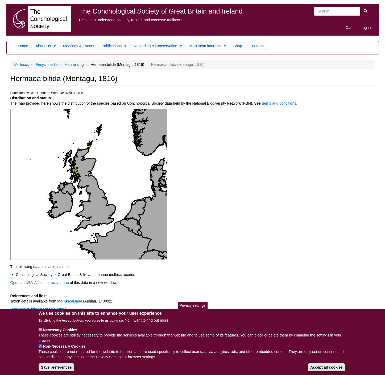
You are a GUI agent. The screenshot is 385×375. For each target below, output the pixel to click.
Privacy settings (192, 310)
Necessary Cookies (60, 334)
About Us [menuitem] (44, 47)
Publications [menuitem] (112, 47)
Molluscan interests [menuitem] (206, 47)
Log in (366, 27)
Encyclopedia (47, 64)
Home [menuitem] (23, 46)
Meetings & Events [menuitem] (78, 46)
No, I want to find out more (146, 324)
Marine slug (74, 64)
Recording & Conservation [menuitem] (156, 47)
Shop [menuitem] (237, 46)
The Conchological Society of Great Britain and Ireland (161, 11)
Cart (349, 27)
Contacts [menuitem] (257, 46)
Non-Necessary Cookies (64, 350)
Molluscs (21, 64)
